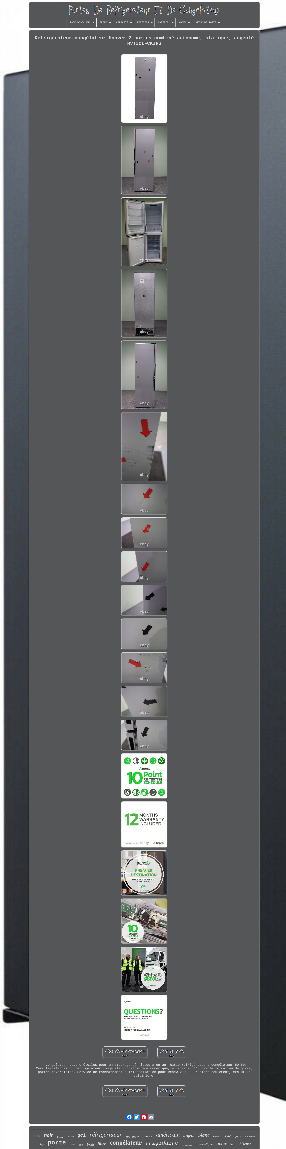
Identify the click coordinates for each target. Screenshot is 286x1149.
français (147, 1136)
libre (102, 1143)
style (227, 1135)
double (216, 1136)
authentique (204, 1144)
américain (168, 1134)
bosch (90, 1144)
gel (81, 1135)
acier (222, 1143)
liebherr (60, 1137)
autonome (250, 1136)
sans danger (132, 1137)
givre (238, 1136)
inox (233, 1144)
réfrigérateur (106, 1134)
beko (80, 1145)
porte (57, 1143)
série (70, 1136)
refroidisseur (187, 1145)
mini (37, 1136)
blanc (204, 1135)
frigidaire (161, 1143)
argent (188, 1135)
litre (72, 1144)
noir (48, 1135)
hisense (245, 1144)
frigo (40, 1144)
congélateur (126, 1142)
